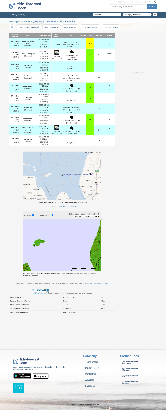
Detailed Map (73, 206)
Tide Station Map (90, 27)
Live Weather (70, 27)
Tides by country (17, 14)
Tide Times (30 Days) (28, 27)
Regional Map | (51, 206)
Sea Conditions (51, 27)
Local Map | (62, 206)
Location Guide (111, 27)
